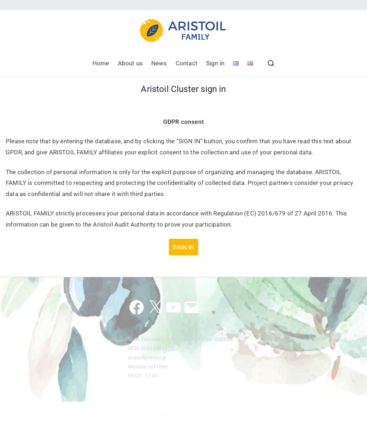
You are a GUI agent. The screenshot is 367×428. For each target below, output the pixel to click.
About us (130, 63)
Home (100, 63)
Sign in (215, 63)
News (159, 63)
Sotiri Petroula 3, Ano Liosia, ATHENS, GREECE (180, 339)
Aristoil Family (204, 415)
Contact (186, 63)
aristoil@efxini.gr (147, 357)
